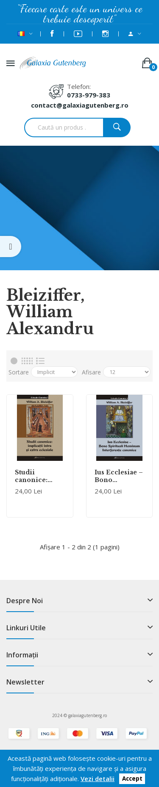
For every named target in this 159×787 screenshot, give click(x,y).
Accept (132, 779)
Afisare (91, 372)
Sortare (18, 372)
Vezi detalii (97, 778)
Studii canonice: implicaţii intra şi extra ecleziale (35, 476)
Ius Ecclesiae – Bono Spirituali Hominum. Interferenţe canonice (119, 476)
